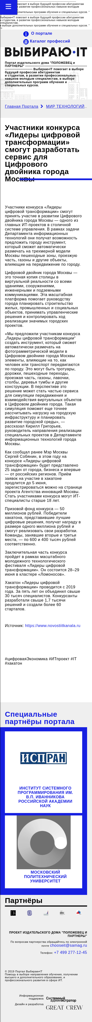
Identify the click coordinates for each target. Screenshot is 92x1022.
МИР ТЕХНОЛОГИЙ (66, 106)
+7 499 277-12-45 (70, 952)
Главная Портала (21, 106)
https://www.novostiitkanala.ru (52, 626)
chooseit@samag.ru (68, 945)
